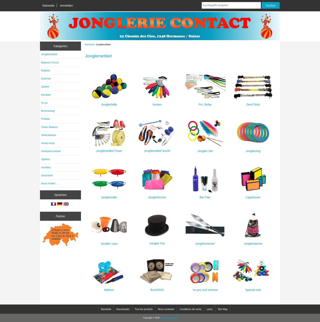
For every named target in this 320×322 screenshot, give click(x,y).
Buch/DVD (157, 288)
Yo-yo (44, 102)
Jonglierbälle (109, 102)
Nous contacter (166, 309)
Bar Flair (205, 195)
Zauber (45, 86)
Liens (210, 309)
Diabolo (45, 70)
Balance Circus (50, 62)
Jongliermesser (205, 241)
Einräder (46, 94)
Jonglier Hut (157, 241)
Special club (253, 288)
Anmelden (66, 5)
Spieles (45, 159)
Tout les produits (144, 309)
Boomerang (48, 110)
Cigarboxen (253, 195)
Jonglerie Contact (168, 318)
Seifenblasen (48, 135)
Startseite (48, 5)
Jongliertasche (253, 241)
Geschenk (47, 175)
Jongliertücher (157, 195)
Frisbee (45, 118)
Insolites (46, 167)
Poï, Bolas (205, 102)
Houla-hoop (48, 143)
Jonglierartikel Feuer (109, 149)
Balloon (109, 288)
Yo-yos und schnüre (205, 288)
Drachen (46, 78)
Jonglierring (253, 149)
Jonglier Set (205, 149)
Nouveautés (123, 309)
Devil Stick (253, 102)
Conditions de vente (191, 309)
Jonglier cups (109, 241)
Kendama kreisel (51, 151)
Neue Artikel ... (49, 183)
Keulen (157, 102)
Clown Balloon (49, 127)
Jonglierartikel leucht (157, 149)
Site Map (222, 309)
